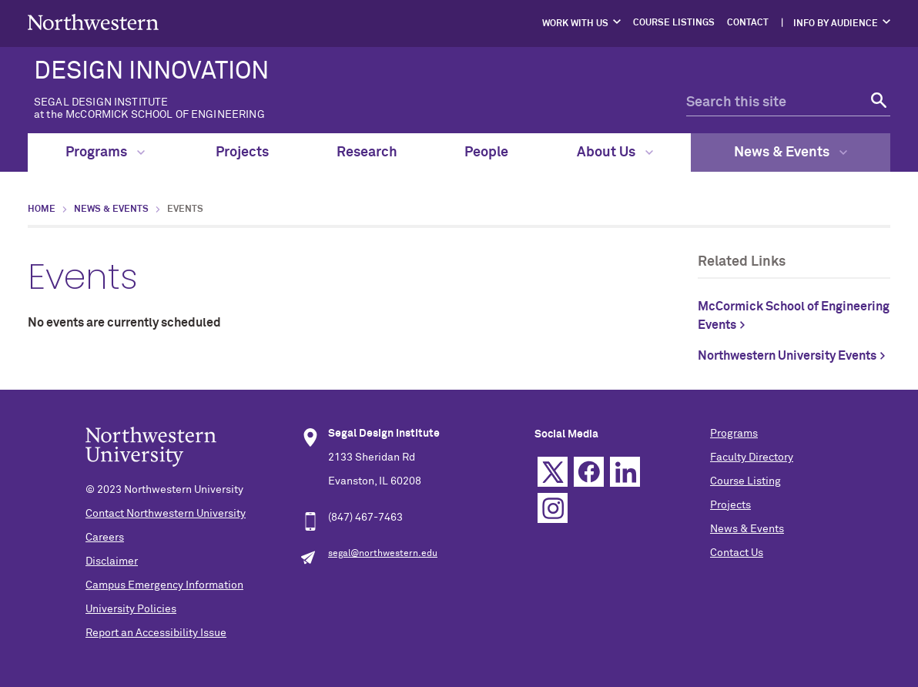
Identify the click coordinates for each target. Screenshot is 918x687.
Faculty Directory (751, 457)
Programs (105, 152)
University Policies (130, 609)
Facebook (589, 472)
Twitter (553, 472)
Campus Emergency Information (164, 585)
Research (367, 152)
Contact (748, 23)
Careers (104, 537)
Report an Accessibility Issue (155, 633)
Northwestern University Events (787, 356)
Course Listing (745, 481)
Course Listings (674, 23)
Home (41, 209)
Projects (242, 152)
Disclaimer (111, 561)
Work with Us (575, 23)
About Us (615, 152)
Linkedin (625, 472)
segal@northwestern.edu (382, 553)
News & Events (790, 152)
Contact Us (736, 553)
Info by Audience (835, 23)
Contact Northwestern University (165, 513)
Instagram (553, 508)
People (486, 152)
